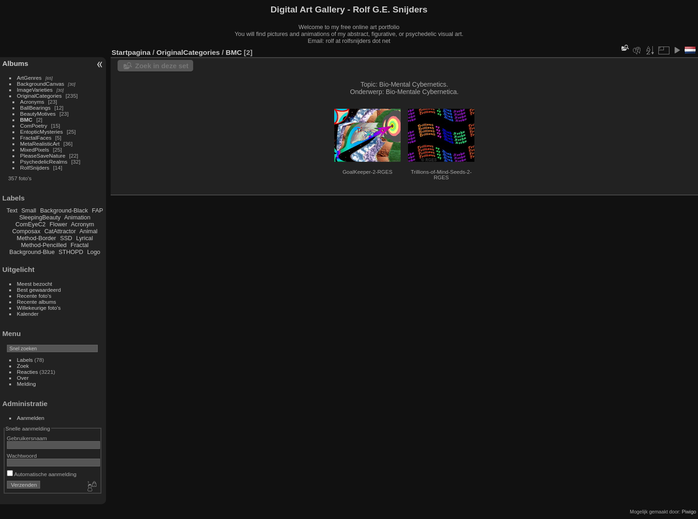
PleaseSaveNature (42, 156)
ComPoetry (33, 126)
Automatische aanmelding (42, 474)
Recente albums (36, 302)
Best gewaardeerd (39, 290)
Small (28, 210)
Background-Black (64, 210)
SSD (66, 238)
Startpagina (131, 52)
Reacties (27, 372)
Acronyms (32, 102)
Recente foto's (34, 296)
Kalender (28, 314)
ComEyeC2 (31, 224)
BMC (26, 120)
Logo (93, 251)
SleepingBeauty (40, 217)
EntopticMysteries (41, 132)
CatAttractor (60, 231)
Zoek (23, 366)
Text (11, 210)
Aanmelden (31, 418)
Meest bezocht (35, 284)
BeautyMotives (38, 114)
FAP (97, 210)
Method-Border (36, 238)
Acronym (83, 224)
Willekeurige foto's (39, 308)
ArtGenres (29, 78)
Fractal (80, 245)
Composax (26, 231)
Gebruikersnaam (27, 438)
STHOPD (71, 251)
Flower (58, 224)
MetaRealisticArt (40, 144)
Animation (77, 217)
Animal (88, 231)
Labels (25, 360)
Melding (26, 384)
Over (23, 378)
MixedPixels (34, 150)
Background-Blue (31, 251)
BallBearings (35, 108)
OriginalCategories (39, 96)
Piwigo (689, 511)
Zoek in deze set (162, 66)
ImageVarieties (35, 90)
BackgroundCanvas (41, 84)
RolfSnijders (34, 168)
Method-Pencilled (44, 245)
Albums (15, 63)
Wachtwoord (22, 456)
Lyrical (84, 238)
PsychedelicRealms (44, 162)
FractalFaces (36, 138)
